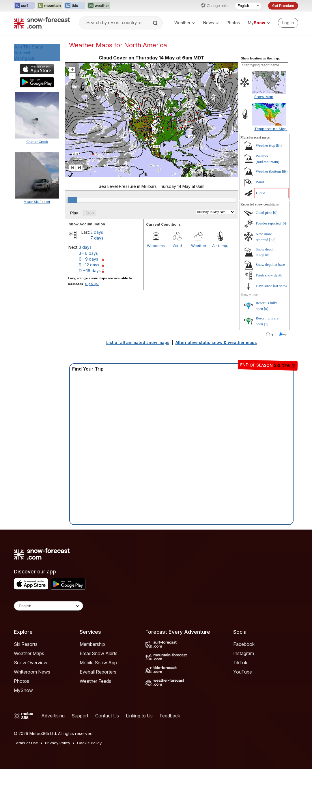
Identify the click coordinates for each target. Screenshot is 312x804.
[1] (266, 324)
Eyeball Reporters (98, 672)
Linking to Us (139, 716)
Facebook (244, 644)
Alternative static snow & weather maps (216, 342)
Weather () (269, 145)
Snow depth (270, 264)
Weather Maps (29, 653)
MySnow (23, 690)
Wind (177, 245)
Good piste (264, 212)
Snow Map (263, 96)
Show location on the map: (260, 58)
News (210, 22)
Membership (92, 644)
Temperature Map (270, 128)
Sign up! (92, 284)
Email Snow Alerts (98, 653)
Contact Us (107, 716)
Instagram (243, 653)
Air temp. (220, 245)
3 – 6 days (88, 253)
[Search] (155, 23)
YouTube (242, 672)
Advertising (53, 716)
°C (272, 335)
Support (80, 716)
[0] (275, 212)
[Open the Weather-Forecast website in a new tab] (98, 6)
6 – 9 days (88, 259)
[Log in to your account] (288, 23)
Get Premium (283, 5)
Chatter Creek (37, 142)
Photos (233, 22)
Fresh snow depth (269, 275)
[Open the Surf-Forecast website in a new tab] (24, 6)
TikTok (240, 662)
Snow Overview (30, 662)
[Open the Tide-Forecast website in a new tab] (74, 6)
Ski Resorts (26, 644)
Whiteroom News (32, 672)
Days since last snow (271, 286)
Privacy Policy (57, 743)
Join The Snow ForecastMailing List (28, 52)
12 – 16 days (90, 270)
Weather (184, 22)
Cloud (260, 193)
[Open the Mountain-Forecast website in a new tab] (49, 6)
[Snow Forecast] (42, 23)
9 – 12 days (89, 264)
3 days (96, 232)
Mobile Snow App (98, 662)
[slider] (72, 200)
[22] (272, 240)
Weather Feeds (95, 681)
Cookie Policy (89, 743)
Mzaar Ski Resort (37, 202)
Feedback (170, 716)
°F (285, 335)
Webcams (156, 245)
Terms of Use (26, 743)
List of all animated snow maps (137, 342)
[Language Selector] (248, 6)
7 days (96, 237)
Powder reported (268, 223)
